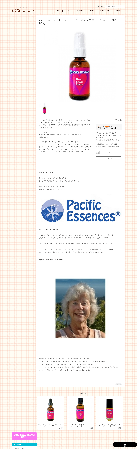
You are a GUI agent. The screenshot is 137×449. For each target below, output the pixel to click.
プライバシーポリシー (92, 437)
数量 (97, 152)
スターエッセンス (20, 62)
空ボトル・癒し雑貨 (20, 142)
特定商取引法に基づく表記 (22, 172)
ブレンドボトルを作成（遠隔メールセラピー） (23, 132)
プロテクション (19, 116)
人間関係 (17, 110)
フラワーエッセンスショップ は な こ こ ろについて (68, 437)
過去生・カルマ (19, 113)
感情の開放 (18, 106)
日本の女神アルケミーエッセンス (23, 70)
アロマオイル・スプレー (22, 146)
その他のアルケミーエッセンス (23, 80)
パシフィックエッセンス (22, 34)
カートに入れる (108, 158)
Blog (92, 10)
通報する (118, 382)
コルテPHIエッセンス (21, 38)
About (68, 10)
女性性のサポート (20, 98)
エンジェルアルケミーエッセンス (23, 75)
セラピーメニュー (19, 127)
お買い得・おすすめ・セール (22, 137)
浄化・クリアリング (21, 120)
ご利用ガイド (18, 168)
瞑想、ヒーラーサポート (22, 123)
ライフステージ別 (20, 94)
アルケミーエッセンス (20, 66)
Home (57, 10)
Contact (119, 10)
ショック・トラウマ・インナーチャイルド (23, 102)
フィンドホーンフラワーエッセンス (23, 52)
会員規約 (122, 437)
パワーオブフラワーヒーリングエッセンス (23, 42)
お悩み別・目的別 (19, 90)
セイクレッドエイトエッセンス (23, 57)
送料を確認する (115, 143)
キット (16, 85)
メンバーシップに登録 (104, 134)
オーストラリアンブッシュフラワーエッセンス (23, 47)
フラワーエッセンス (20, 30)
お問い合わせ (18, 177)
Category (80, 10)
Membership (104, 10)
